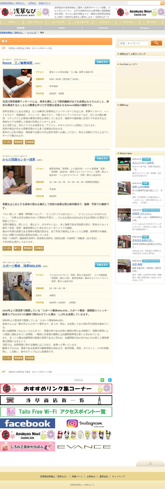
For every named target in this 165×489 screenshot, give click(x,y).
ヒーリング (58, 22)
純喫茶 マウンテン (141, 213)
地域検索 (21, 28)
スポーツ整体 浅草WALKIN (21, 266)
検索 (162, 3)
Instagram (144, 28)
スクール (128, 22)
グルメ (11, 22)
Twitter (62, 28)
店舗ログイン (44, 3)
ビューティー (35, 22)
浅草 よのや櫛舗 (140, 186)
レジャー (104, 22)
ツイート (78, 380)
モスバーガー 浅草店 (143, 162)
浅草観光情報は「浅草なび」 (13, 3)
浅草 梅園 (137, 264)
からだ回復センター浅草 (18, 159)
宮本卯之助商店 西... (142, 240)
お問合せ (32, 3)
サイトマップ (118, 476)
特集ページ (77, 476)
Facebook (103, 28)
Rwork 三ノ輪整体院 (17, 63)
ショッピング (81, 22)
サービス (151, 22)
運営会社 (103, 476)
